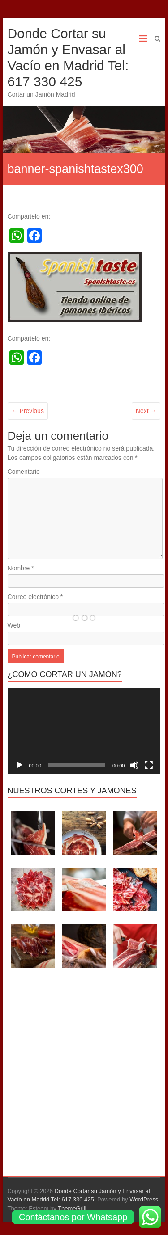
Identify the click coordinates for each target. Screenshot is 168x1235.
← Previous (28, 410)
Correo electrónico (35, 596)
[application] (84, 731)
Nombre (21, 568)
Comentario (24, 471)
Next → (146, 410)
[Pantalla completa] (148, 765)
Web (14, 625)
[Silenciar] (134, 765)
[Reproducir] (19, 765)
